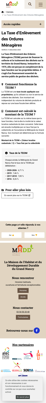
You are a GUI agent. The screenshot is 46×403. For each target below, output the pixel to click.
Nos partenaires (23, 345)
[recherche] (30, 4)
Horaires (23, 290)
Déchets (9, 12)
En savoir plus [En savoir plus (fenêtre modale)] (23, 397)
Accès (23, 297)
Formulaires (23, 317)
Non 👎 (34, 235)
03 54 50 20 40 (23, 312)
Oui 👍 (11, 235)
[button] (23, 24)
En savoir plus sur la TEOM (16, 195)
